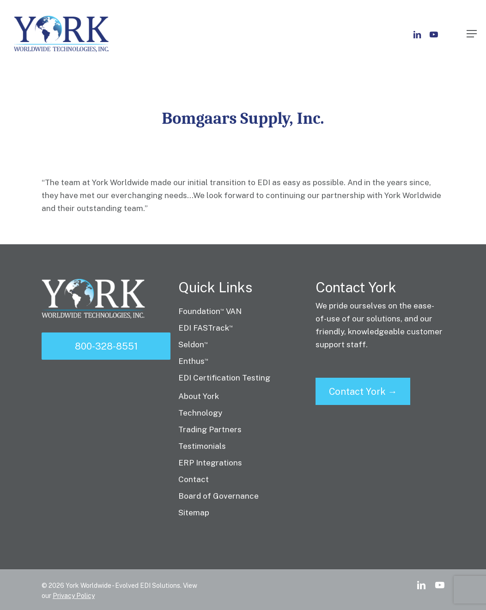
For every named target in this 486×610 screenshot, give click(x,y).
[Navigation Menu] (472, 33)
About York (198, 396)
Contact (193, 479)
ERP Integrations (210, 462)
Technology (200, 412)
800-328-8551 (106, 346)
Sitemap (193, 512)
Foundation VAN (210, 311)
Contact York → (363, 391)
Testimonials (202, 446)
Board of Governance (218, 496)
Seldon (193, 344)
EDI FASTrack (205, 327)
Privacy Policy (74, 595)
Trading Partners (210, 429)
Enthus (193, 361)
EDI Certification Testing (224, 377)
